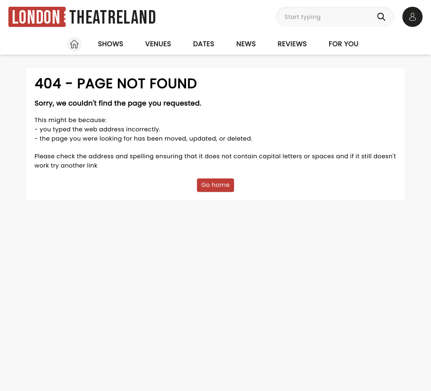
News (245, 44)
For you (344, 44)
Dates (203, 44)
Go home (215, 185)
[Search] (383, 17)
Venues (158, 44)
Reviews (292, 44)
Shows (110, 44)
